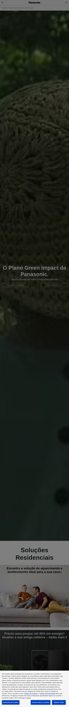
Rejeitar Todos (59, 702)
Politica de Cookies (30, 693)
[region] (34, 689)
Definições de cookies (10, 702)
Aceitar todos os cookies (40, 702)
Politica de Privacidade (47, 693)
